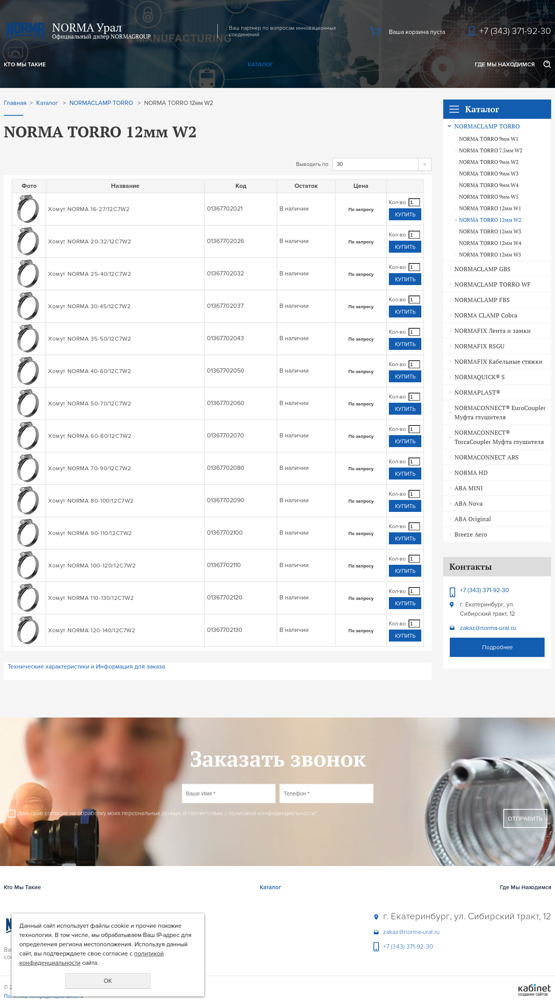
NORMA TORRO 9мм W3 (488, 173)
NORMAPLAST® (477, 392)
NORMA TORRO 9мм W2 (488, 162)
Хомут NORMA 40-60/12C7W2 (89, 371)
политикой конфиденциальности (272, 813)
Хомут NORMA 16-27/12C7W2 (89, 209)
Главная (15, 103)
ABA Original (472, 519)
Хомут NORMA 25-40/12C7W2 (89, 273)
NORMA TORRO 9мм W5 (488, 196)
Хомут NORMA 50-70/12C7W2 (89, 403)
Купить (405, 214)
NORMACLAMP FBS (482, 300)
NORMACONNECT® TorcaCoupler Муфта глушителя (499, 437)
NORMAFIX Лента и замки (492, 330)
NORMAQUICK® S (479, 377)
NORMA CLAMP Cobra (485, 315)
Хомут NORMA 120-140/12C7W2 (92, 630)
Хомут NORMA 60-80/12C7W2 (89, 435)
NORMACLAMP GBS (482, 269)
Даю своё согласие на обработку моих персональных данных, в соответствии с (167, 813)
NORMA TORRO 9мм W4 (488, 185)
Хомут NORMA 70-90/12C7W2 (89, 468)
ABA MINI (468, 488)
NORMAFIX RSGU (479, 346)
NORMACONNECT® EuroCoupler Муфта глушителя (500, 412)
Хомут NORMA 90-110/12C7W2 (90, 533)
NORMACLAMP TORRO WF (492, 284)
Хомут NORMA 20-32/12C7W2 (89, 241)
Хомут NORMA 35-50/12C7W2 (89, 338)
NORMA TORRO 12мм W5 (490, 254)
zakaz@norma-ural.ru (488, 628)
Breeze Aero (470, 534)
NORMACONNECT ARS (486, 457)
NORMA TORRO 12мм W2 (490, 219)
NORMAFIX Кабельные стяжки (498, 361)
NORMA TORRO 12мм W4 (490, 243)
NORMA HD (471, 472)
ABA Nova (468, 503)
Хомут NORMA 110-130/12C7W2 (91, 597)
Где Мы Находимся (505, 64)
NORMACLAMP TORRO (487, 126)
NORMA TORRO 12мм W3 (490, 231)
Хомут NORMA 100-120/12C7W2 (92, 565)
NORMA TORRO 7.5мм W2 (490, 150)
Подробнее (497, 647)
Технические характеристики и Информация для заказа (86, 666)
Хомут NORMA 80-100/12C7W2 (91, 500)
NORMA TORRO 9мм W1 (488, 138)
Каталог (260, 64)
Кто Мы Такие (25, 64)
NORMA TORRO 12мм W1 (490, 208)
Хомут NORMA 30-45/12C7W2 (89, 306)
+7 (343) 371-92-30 (515, 31)
